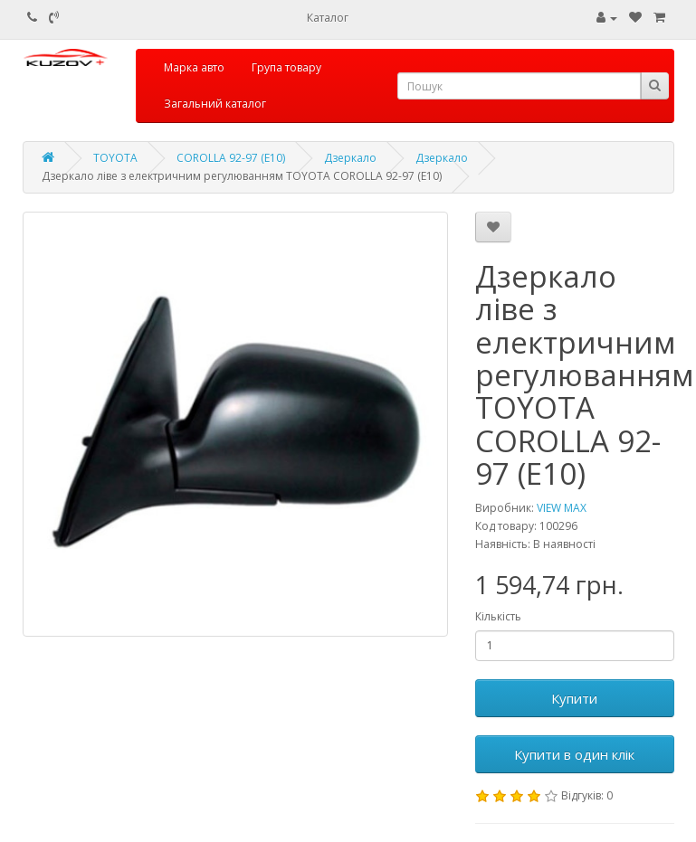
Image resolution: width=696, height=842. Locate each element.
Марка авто (194, 67)
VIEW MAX (561, 508)
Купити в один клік (574, 754)
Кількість (498, 616)
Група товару (286, 67)
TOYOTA (115, 158)
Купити (574, 698)
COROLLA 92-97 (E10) (230, 158)
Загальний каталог (215, 103)
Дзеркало (350, 158)
